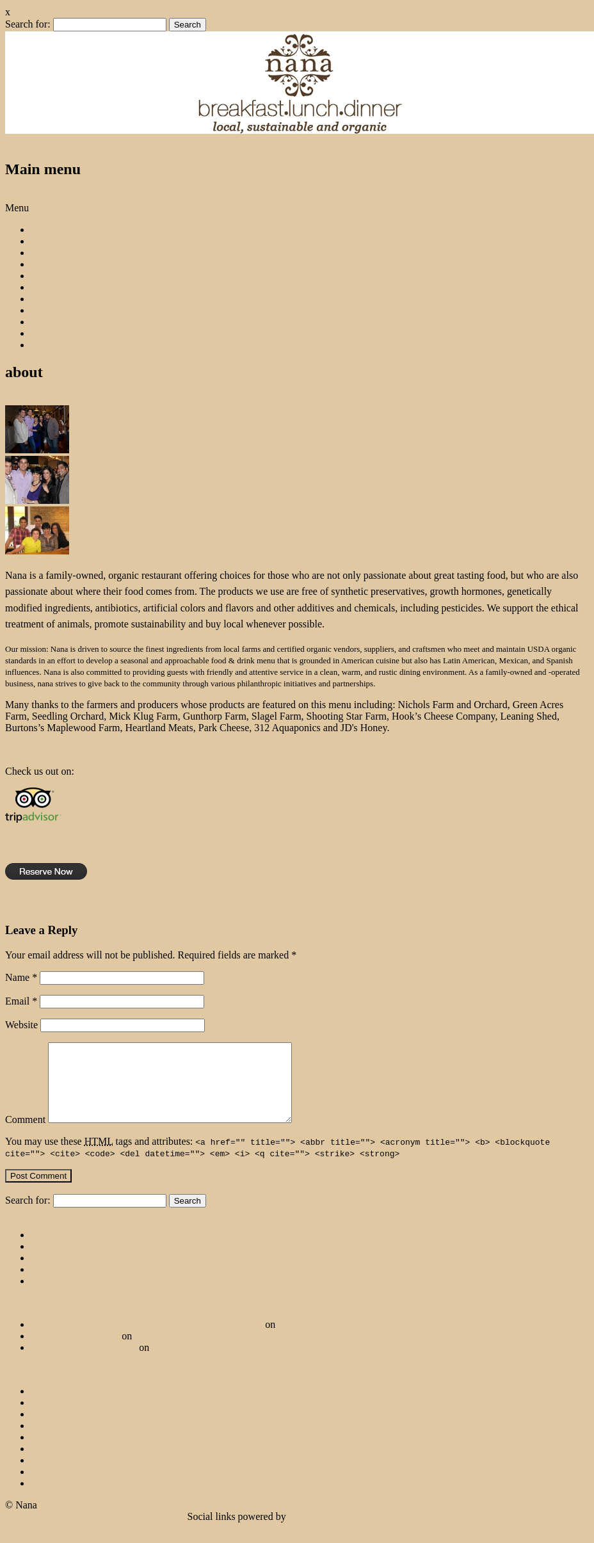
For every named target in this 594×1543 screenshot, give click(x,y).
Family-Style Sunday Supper (90, 1284)
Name (21, 977)
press (41, 310)
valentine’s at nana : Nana (83, 1362)
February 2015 (61, 1417)
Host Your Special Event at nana (97, 1296)
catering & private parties (83, 275)
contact (45, 321)
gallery (45, 298)
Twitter (62, 141)
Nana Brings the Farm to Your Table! (106, 1273)
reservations (55, 287)
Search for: (28, 24)
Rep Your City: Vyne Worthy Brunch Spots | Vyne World (146, 1339)
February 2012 (61, 1487)
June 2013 (51, 1475)
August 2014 (57, 1429)
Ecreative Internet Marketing (348, 1531)
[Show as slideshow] (47, 399)
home (42, 229)
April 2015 (53, 1406)
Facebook (25, 141)
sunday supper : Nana (75, 1351)
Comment (25, 1134)
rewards (47, 344)
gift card (48, 333)
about (42, 241)
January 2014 (58, 1440)
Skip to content (36, 196)
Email (21, 1001)
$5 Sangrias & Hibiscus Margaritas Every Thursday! (138, 1261)
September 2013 (64, 1463)
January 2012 (58, 1498)
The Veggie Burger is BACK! (91, 1250)
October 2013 (59, 1452)
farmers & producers (73, 264)
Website (21, 1024)
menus (44, 252)
